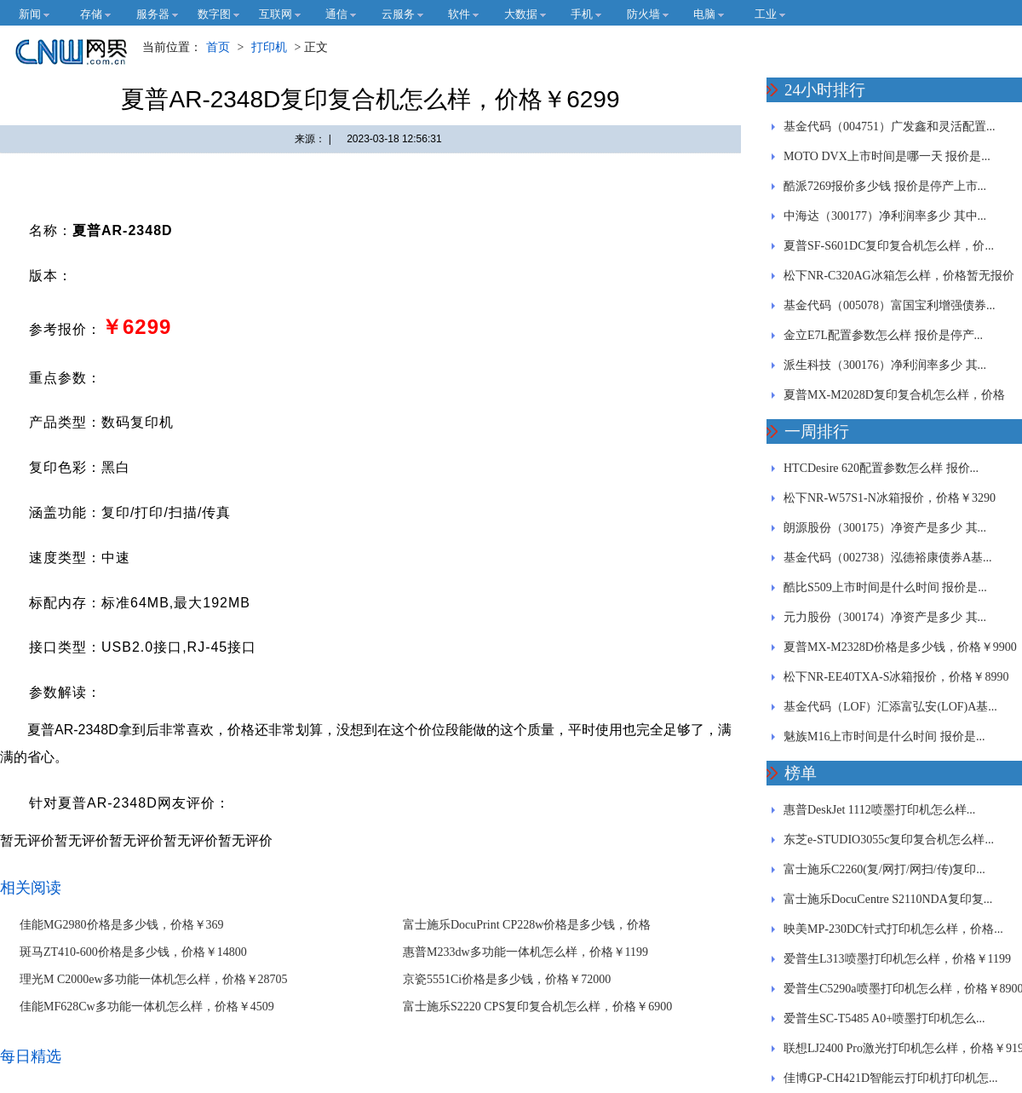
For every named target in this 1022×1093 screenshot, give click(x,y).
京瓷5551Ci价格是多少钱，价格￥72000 (507, 979)
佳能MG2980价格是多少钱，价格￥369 (122, 924)
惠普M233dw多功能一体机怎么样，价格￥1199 (525, 952)
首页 (218, 47)
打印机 (269, 47)
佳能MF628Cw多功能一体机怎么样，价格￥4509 (147, 1006)
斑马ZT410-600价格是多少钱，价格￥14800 (133, 952)
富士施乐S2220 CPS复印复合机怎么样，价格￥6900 (537, 1006)
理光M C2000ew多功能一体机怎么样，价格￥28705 (154, 979)
